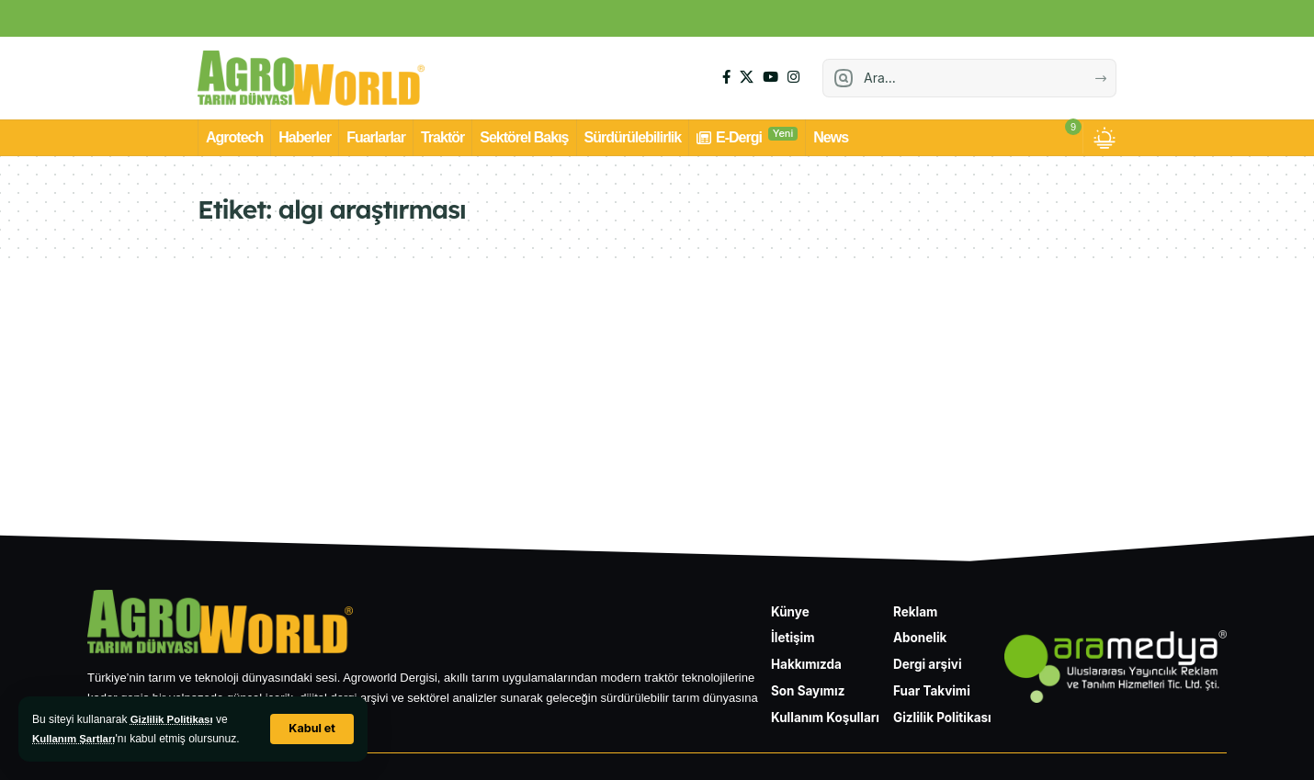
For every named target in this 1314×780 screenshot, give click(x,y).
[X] (746, 77)
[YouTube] (770, 77)
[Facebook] (726, 77)
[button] (311, 729)
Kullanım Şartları (75, 738)
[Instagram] (793, 77)
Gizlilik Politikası (174, 719)
